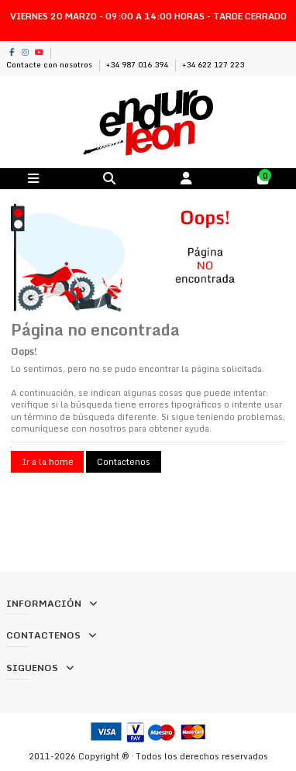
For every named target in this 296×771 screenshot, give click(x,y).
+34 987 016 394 (138, 64)
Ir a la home (48, 462)
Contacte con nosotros (50, 64)
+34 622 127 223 (213, 64)
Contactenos (123, 462)
